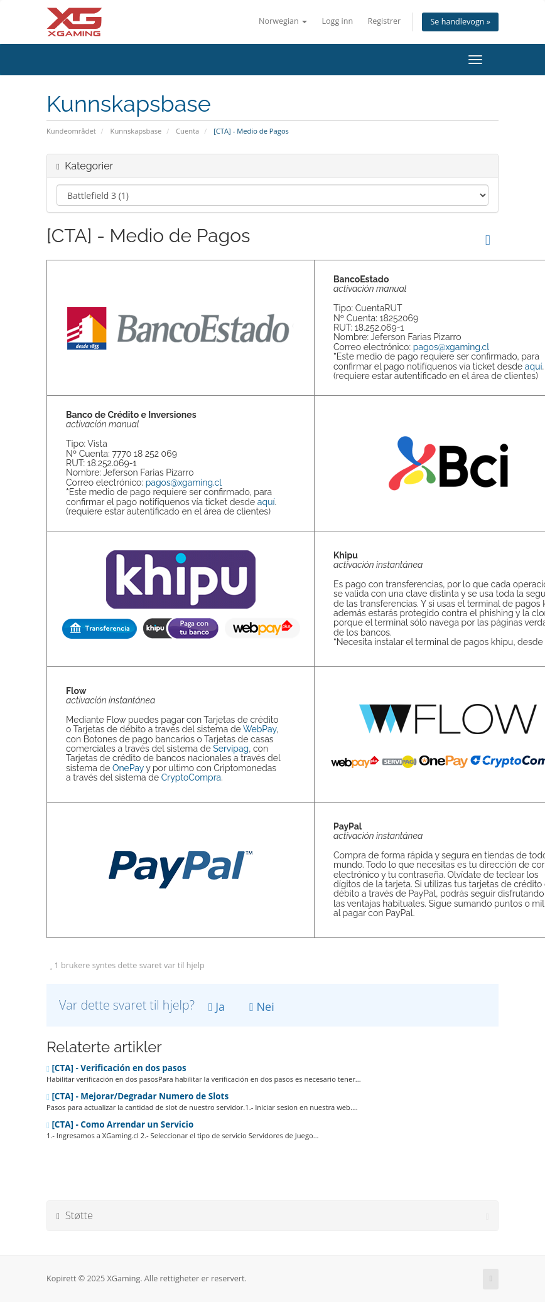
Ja (216, 1006)
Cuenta (187, 131)
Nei (261, 1006)
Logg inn (337, 21)
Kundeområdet (71, 131)
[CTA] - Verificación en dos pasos (116, 1068)
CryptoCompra (191, 777)
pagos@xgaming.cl (451, 347)
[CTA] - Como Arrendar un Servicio (119, 1124)
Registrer (384, 21)
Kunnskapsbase (136, 131)
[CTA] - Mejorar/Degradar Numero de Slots (137, 1096)
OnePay (128, 768)
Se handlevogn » (460, 21)
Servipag (231, 749)
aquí (533, 366)
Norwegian (283, 21)
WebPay (259, 729)
